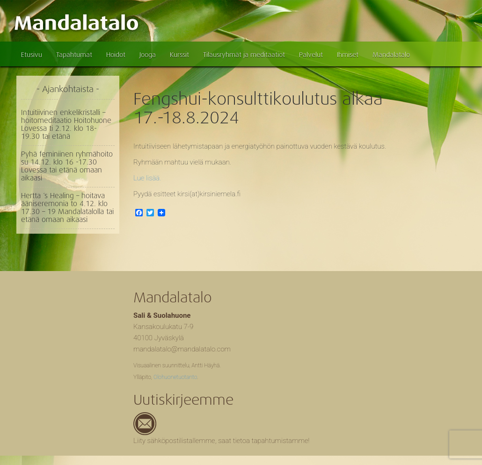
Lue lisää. (147, 178)
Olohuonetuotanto (175, 377)
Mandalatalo (391, 54)
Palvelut (311, 54)
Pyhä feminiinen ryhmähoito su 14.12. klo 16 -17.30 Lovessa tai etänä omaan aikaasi (67, 166)
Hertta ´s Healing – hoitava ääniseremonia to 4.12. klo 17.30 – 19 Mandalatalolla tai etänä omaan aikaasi (67, 207)
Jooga (147, 54)
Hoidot (115, 54)
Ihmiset (347, 54)
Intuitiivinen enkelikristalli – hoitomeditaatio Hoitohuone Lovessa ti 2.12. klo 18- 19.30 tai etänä (66, 124)
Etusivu (31, 54)
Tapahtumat (74, 54)
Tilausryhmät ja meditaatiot (244, 54)
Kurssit (179, 54)
